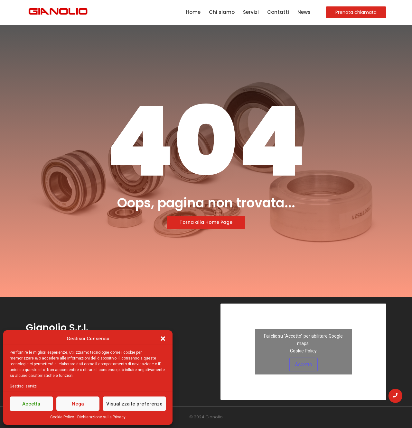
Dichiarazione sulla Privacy (101, 417)
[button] (163, 338)
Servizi (251, 12)
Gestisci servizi (23, 386)
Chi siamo (222, 12)
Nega (78, 404)
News (304, 12)
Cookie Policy (62, 417)
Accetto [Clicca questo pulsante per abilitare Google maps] (303, 364)
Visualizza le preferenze (134, 404)
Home (193, 12)
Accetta (31, 404)
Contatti (278, 12)
